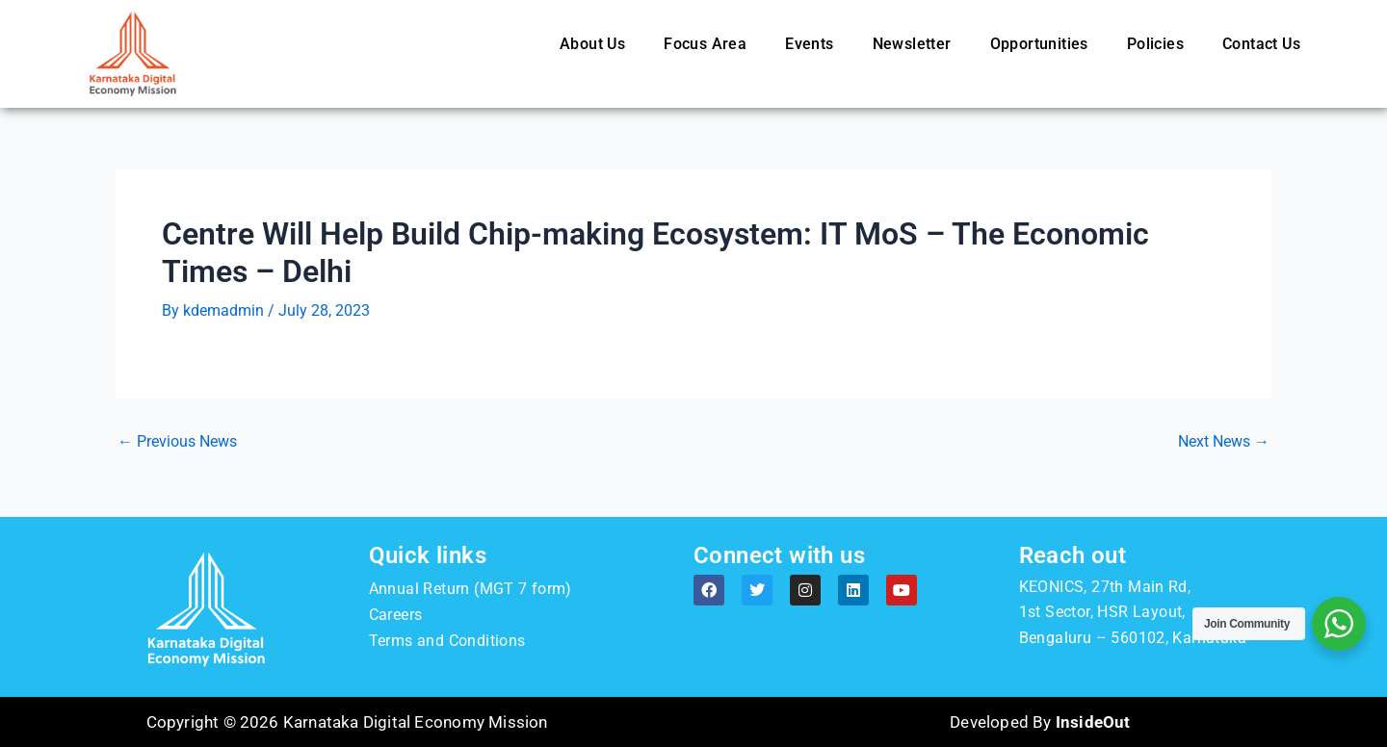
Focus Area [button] (705, 44)
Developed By (1040, 722)
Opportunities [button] (1039, 44)
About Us (592, 44)
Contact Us (1261, 44)
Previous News (177, 442)
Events (809, 44)
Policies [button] (1155, 44)
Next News (1223, 442)
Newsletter (912, 44)
